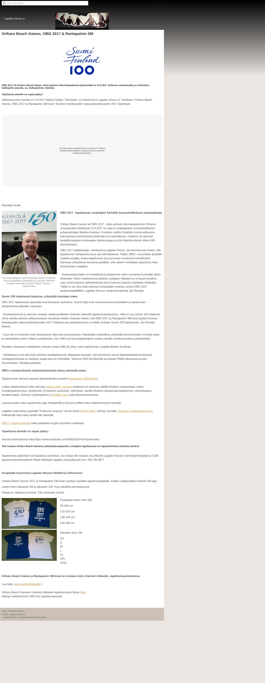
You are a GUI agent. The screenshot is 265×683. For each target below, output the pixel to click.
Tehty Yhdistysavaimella (12, 611)
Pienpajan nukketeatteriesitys (135, 411)
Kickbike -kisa (60, 394)
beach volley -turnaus (59, 386)
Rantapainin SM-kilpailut (83, 378)
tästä (83, 592)
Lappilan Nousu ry (14, 18)
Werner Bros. (88, 411)
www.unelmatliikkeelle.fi (28, 584)
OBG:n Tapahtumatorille (16, 423)
